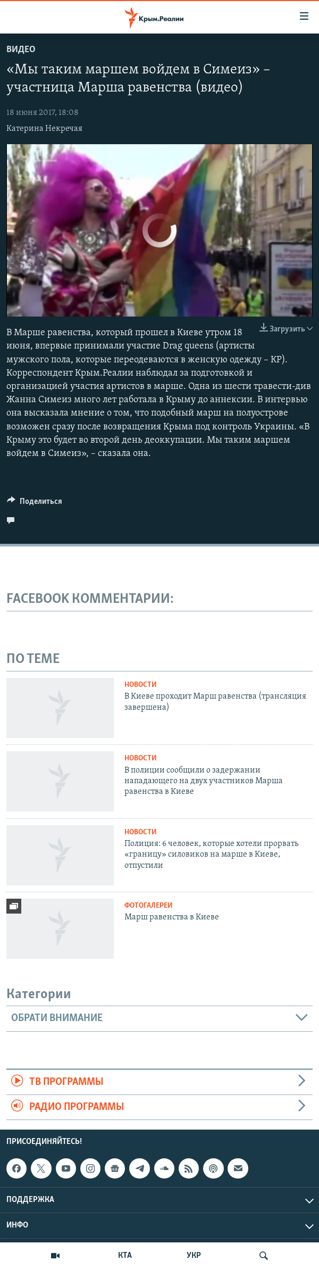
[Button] (34, 504)
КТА (125, 1255)
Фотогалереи (148, 906)
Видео (21, 50)
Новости (140, 685)
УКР (194, 1255)
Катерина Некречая (44, 129)
